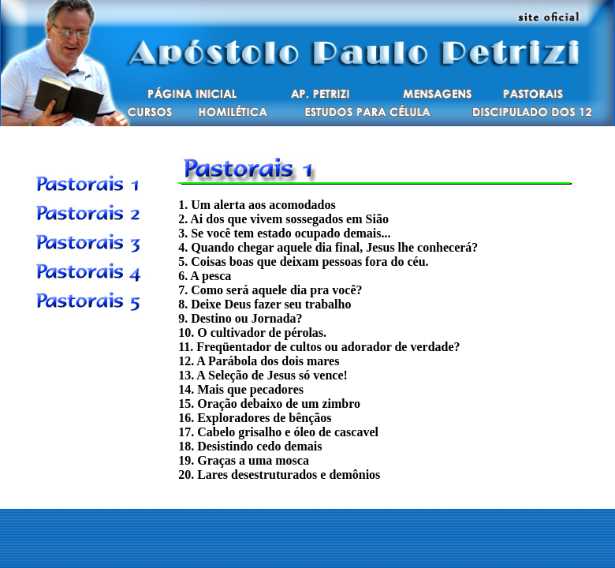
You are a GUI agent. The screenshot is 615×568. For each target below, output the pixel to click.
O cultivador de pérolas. (261, 332)
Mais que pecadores (250, 389)
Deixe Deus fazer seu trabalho (271, 304)
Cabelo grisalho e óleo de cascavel (287, 432)
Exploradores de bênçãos (264, 417)
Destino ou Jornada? (246, 318)
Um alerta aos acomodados (263, 204)
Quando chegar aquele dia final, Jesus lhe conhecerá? (334, 247)
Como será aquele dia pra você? (276, 290)
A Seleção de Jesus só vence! (272, 375)
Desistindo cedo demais (259, 446)
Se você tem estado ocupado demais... (290, 233)
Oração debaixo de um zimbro (278, 403)
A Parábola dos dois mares (267, 361)
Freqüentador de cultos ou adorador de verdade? (328, 346)
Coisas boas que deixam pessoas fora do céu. (309, 261)
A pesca (210, 275)
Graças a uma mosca (253, 460)
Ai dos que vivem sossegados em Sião (289, 219)
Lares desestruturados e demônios (288, 474)
